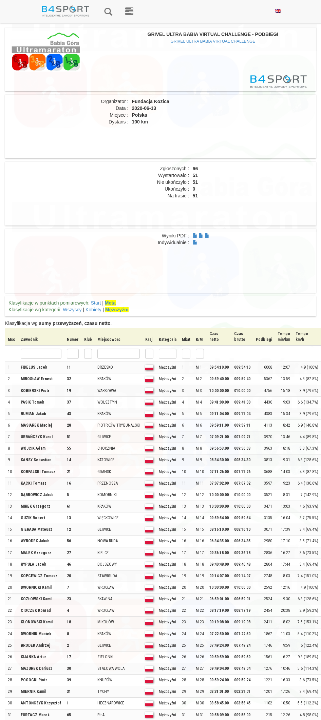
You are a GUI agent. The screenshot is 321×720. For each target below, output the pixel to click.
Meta (110, 303)
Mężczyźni (116, 309)
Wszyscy (72, 309)
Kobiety (93, 309)
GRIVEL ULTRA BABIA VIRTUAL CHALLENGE (212, 41)
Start (96, 303)
